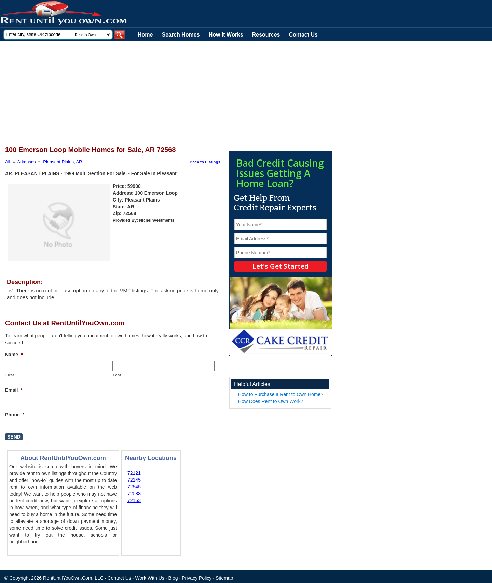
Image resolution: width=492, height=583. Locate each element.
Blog (173, 578)
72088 (134, 493)
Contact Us (303, 35)
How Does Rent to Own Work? (270, 401)
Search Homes (181, 35)
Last (117, 375)
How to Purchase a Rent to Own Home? (280, 394)
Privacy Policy (196, 578)
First (9, 375)
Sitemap (224, 578)
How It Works (226, 35)
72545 (134, 486)
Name (14, 354)
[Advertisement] (167, 92)
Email (14, 390)
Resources (266, 35)
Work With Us (149, 578)
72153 (134, 500)
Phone (14, 414)
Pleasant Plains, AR (62, 161)
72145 (134, 480)
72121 (134, 473)
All (7, 161)
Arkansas (26, 161)
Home (145, 35)
